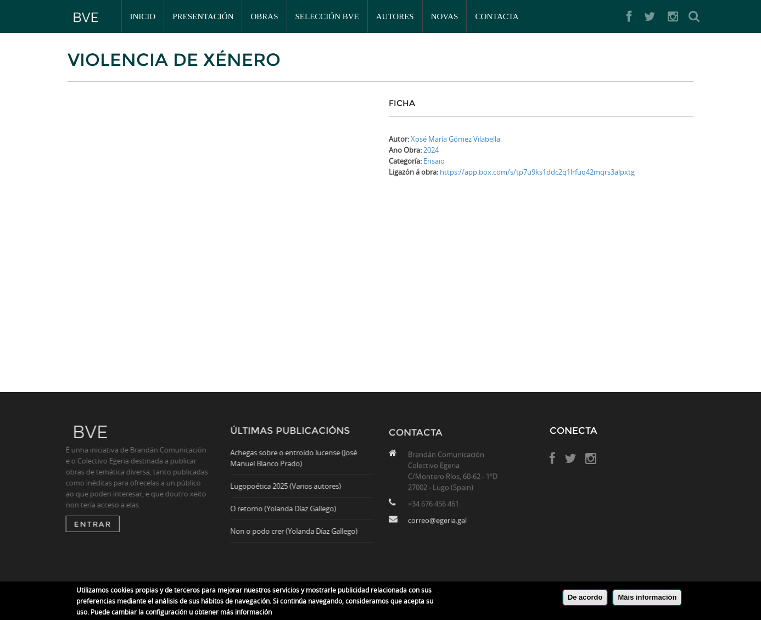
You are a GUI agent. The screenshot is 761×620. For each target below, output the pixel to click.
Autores (395, 16)
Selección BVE (327, 16)
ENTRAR (89, 524)
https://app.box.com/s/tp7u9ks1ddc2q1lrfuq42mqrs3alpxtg (537, 172)
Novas (444, 16)
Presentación (202, 16)
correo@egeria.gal (437, 523)
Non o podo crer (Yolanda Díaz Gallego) (297, 531)
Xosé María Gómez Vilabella (455, 139)
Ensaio (434, 161)
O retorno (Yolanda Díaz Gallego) (286, 508)
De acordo (585, 597)
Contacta (496, 16)
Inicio (143, 16)
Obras (264, 16)
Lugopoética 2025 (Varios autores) (288, 486)
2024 (431, 150)
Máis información (647, 597)
